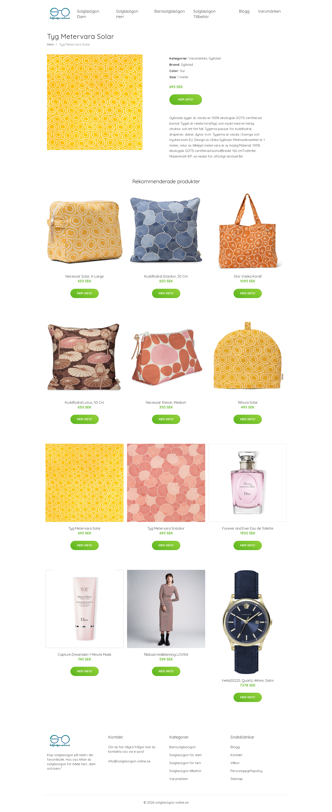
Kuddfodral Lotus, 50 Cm (84, 404)
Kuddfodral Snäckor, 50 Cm (166, 279)
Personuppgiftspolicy (246, 773)
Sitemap (236, 781)
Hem (50, 46)
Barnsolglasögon (169, 12)
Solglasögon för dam (185, 757)
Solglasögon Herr (127, 15)
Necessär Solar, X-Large (84, 279)
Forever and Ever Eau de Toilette (247, 531)
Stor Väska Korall (247, 279)
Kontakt (236, 757)
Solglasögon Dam (88, 15)
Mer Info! (185, 102)
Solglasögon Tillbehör (204, 15)
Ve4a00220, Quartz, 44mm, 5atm (248, 682)
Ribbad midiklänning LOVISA (166, 656)
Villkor (235, 765)
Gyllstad (215, 60)
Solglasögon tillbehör (185, 773)
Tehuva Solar (248, 404)
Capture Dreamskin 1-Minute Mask (84, 656)
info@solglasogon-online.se (129, 763)
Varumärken (269, 12)
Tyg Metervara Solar (84, 531)
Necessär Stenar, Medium (166, 404)
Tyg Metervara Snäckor (166, 531)
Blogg (244, 12)
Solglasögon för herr (185, 765)
